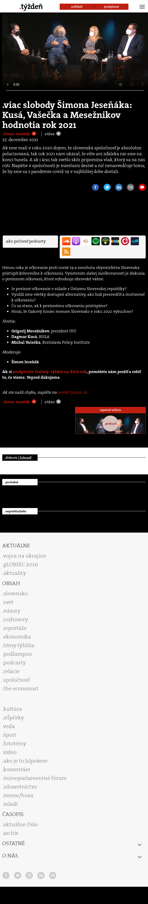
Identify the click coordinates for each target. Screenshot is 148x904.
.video (50, 134)
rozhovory (15, 619)
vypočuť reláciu (110, 410)
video (9, 752)
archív (10, 833)
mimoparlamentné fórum (35, 778)
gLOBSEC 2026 (20, 564)
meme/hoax (18, 795)
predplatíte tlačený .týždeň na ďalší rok (50, 371)
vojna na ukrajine (24, 555)
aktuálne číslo (20, 824)
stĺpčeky (13, 717)
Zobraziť (25, 458)
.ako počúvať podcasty (25, 241)
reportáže (15, 628)
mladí (10, 804)
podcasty (14, 662)
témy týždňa (18, 645)
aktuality (14, 573)
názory (11, 610)
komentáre (16, 769)
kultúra (12, 709)
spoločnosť (16, 680)
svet (8, 602)
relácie (11, 671)
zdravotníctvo (20, 786)
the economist (20, 688)
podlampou (17, 654)
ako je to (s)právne (25, 760)
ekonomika (17, 636)
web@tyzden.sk (72, 392)
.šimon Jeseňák (16, 134)
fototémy (14, 743)
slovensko (15, 593)
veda (9, 726)
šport (9, 735)
